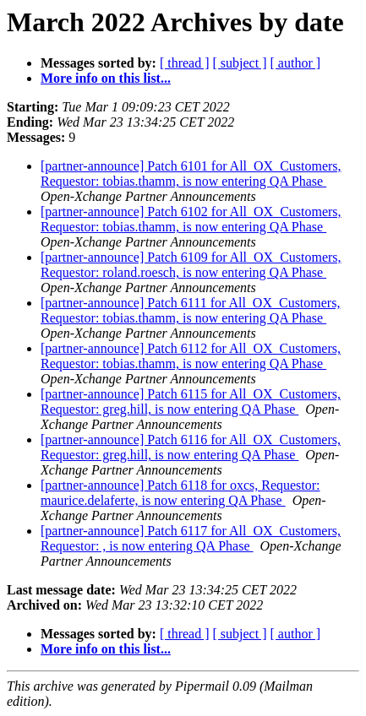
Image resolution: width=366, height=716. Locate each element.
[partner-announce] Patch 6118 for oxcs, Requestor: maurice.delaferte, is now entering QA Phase (180, 492)
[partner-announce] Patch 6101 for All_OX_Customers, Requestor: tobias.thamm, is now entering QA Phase (191, 173)
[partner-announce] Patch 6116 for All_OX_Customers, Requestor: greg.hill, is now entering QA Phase (191, 447)
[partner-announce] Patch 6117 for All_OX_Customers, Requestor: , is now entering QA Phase (191, 538)
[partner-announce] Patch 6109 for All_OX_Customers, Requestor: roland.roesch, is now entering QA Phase (191, 264)
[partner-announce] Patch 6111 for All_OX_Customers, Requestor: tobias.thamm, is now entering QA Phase (190, 310)
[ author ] (295, 63)
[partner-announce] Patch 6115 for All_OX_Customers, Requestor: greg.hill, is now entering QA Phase (191, 401)
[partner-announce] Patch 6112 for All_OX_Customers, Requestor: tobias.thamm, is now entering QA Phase (191, 356)
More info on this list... (106, 78)
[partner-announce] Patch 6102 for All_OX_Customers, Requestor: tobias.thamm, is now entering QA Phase (191, 219)
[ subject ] (240, 63)
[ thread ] (185, 63)
